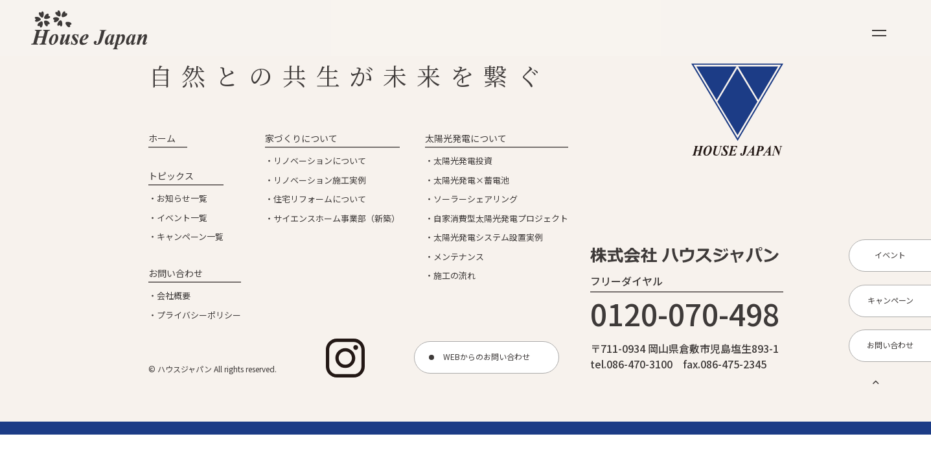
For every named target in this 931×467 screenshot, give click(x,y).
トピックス (171, 175)
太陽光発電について (466, 138)
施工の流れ (454, 275)
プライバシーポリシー (199, 315)
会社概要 (173, 295)
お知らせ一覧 (182, 198)
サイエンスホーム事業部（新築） (336, 218)
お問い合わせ (175, 273)
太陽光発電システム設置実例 (488, 237)
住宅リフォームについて (319, 199)
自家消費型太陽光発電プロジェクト (500, 218)
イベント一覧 (182, 217)
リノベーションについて (319, 160)
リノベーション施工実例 (319, 180)
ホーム (162, 138)
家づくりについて (301, 138)
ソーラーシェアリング (475, 199)
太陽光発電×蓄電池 (471, 180)
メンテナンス (458, 256)
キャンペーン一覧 (190, 236)
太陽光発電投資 (462, 160)
